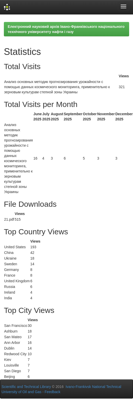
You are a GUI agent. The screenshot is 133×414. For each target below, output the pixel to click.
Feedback (52, 392)
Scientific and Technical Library (26, 387)
